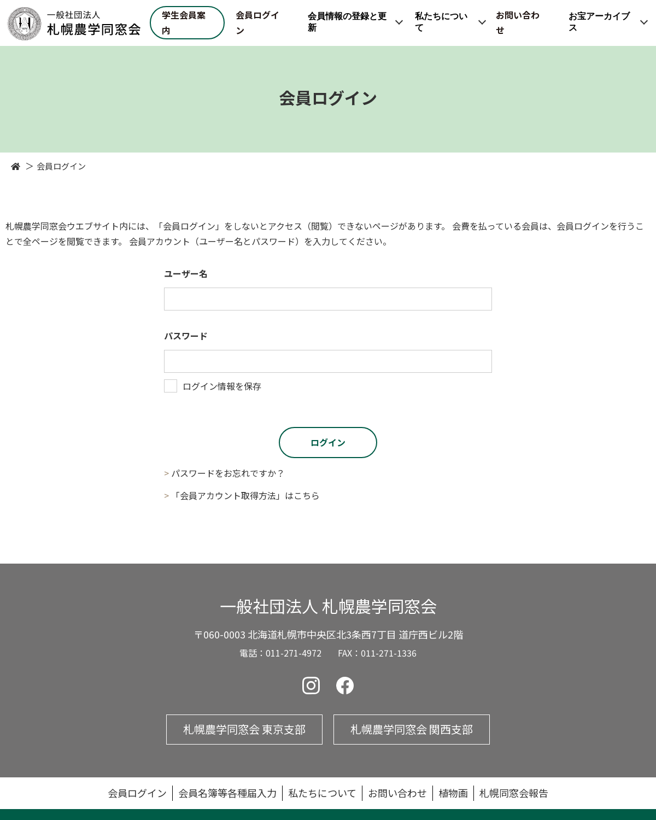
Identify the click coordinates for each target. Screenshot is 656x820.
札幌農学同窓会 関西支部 (411, 729)
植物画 (453, 793)
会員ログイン (257, 22)
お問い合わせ (518, 22)
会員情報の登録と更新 (347, 22)
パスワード (186, 335)
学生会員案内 (184, 22)
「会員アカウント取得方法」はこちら (245, 495)
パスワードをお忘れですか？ (228, 472)
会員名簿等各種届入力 (227, 793)
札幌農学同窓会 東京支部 (244, 729)
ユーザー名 (186, 273)
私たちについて (441, 22)
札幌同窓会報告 (513, 793)
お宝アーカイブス (599, 22)
